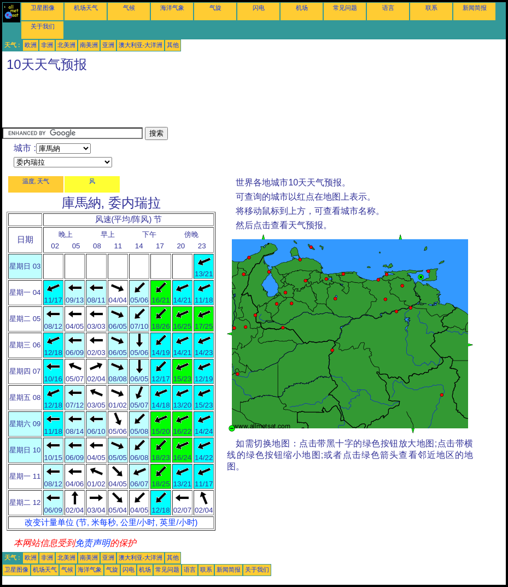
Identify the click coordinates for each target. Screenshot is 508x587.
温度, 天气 (36, 181)
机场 (302, 7)
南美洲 (89, 45)
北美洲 (66, 45)
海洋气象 (172, 7)
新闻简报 (475, 7)
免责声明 (92, 543)
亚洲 (108, 45)
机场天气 (86, 7)
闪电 (259, 7)
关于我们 (43, 26)
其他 (173, 45)
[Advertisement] (201, 102)
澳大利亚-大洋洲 (141, 45)
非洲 (47, 45)
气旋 (215, 7)
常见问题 (345, 7)
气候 (129, 7)
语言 (388, 7)
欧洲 (31, 45)
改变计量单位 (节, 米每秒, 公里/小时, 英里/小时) (111, 522)
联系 (431, 7)
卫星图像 (43, 7)
